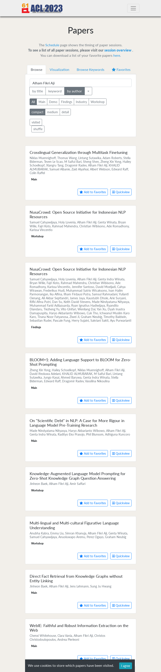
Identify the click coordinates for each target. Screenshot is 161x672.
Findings (66, 102)
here (116, 55)
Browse (36, 69)
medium (52, 112)
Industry (81, 102)
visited (36, 122)
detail (65, 112)
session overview (118, 50)
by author (74, 90)
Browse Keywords (90, 69)
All (33, 102)
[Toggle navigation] (133, 8)
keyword (55, 90)
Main (42, 102)
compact (37, 112)
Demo (53, 102)
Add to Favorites (93, 192)
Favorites (121, 69)
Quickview (121, 192)
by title (37, 90)
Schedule (52, 45)
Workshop (98, 102)
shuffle (37, 129)
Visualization (59, 69)
